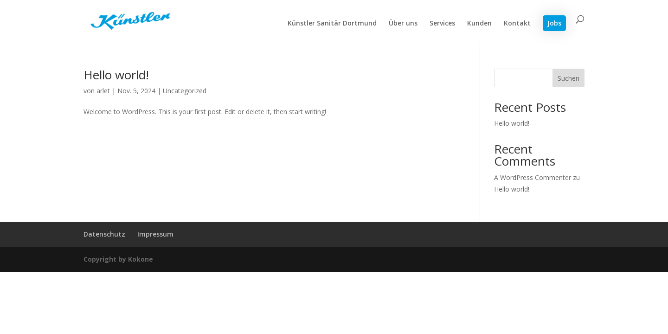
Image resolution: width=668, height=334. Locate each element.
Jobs (554, 23)
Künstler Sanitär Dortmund (332, 23)
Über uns (403, 23)
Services (442, 23)
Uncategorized (184, 90)
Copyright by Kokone (118, 259)
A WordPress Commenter (532, 177)
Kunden (479, 23)
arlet (103, 90)
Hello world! (116, 74)
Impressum (155, 234)
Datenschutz (104, 234)
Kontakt (517, 23)
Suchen (568, 78)
